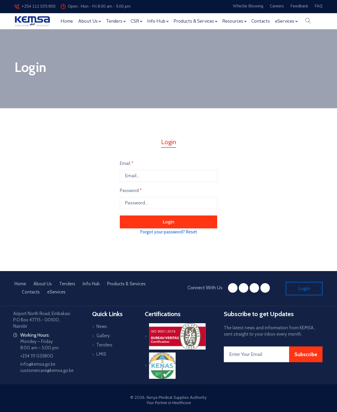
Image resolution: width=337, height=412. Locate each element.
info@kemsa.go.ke (37, 364)
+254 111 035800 (36, 356)
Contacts (260, 21)
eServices (56, 292)
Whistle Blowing (248, 6)
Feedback (299, 6)
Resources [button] (232, 21)
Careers (277, 6)
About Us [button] (88, 21)
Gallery (103, 335)
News (101, 326)
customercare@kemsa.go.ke (46, 370)
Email (126, 163)
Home (67, 21)
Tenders (67, 283)
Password (131, 190)
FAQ (319, 6)
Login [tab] (168, 142)
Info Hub (91, 283)
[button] (308, 21)
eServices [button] (284, 21)
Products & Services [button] (194, 21)
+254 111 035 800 (35, 6)
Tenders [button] (114, 21)
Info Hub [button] (156, 21)
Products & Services (126, 283)
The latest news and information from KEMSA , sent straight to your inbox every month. (269, 331)
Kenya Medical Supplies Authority (176, 397)
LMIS (101, 354)
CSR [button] (135, 21)
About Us (42, 283)
